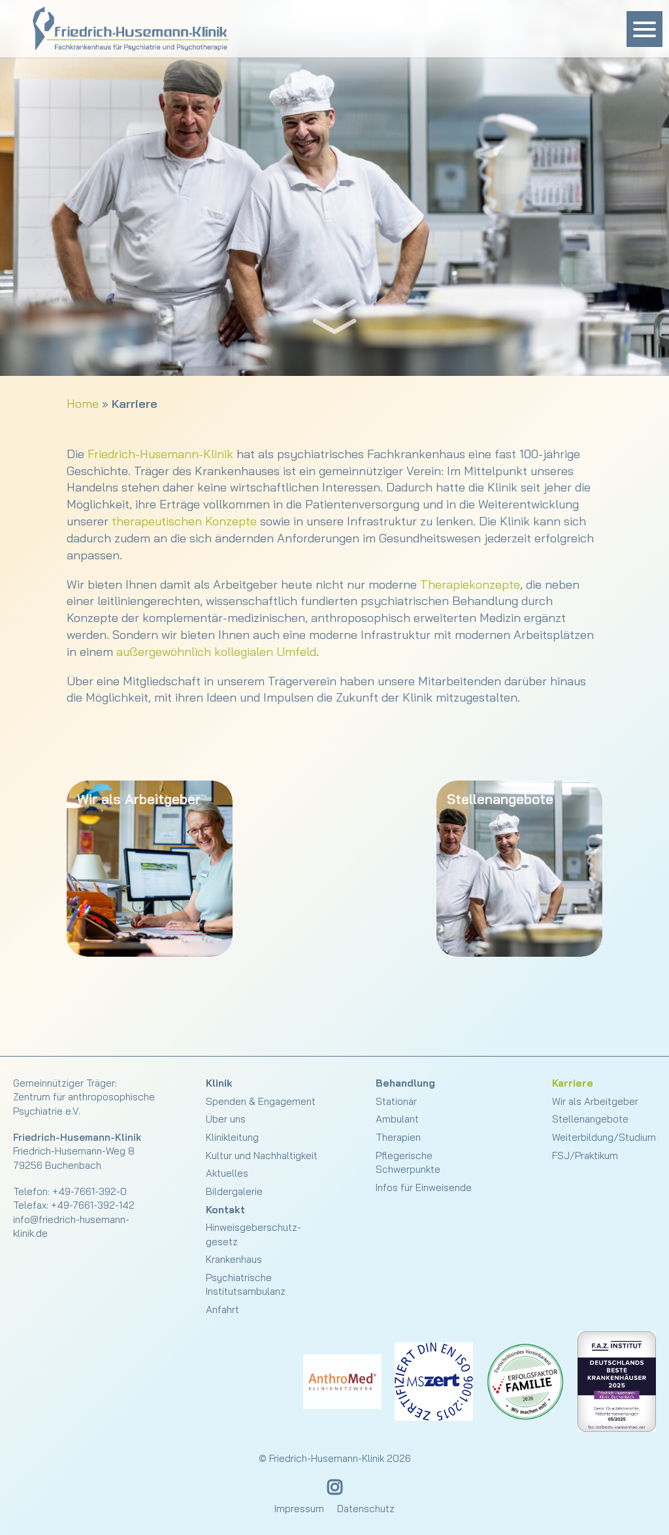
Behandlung (405, 1083)
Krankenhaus (234, 1259)
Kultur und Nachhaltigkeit (262, 1155)
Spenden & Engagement (261, 1101)
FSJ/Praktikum (585, 1155)
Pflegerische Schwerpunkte (408, 1162)
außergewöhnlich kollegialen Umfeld (216, 651)
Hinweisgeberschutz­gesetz (253, 1234)
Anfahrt (222, 1309)
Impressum (299, 1508)
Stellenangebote (590, 1119)
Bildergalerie (234, 1191)
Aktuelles (227, 1173)
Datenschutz (366, 1508)
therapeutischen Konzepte (184, 521)
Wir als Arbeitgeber (595, 1101)
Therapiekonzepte (470, 584)
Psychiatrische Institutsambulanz (246, 1284)
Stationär (396, 1101)
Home (83, 403)
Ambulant (397, 1119)
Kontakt (225, 1209)
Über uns (226, 1119)
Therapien (398, 1137)
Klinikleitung (232, 1137)
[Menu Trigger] (644, 29)
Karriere (572, 1083)
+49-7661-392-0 (89, 1191)
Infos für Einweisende (424, 1187)
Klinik (219, 1083)
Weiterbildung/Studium (604, 1137)
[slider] (334, 188)
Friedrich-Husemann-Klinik (160, 453)
